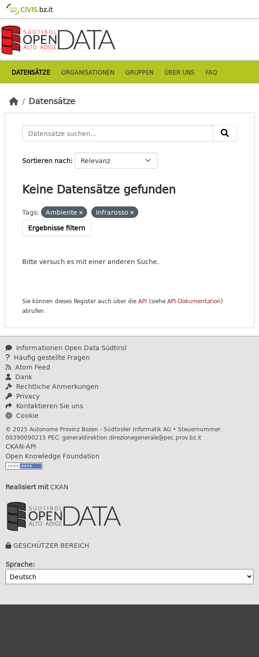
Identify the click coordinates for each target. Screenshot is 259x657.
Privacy (23, 396)
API (142, 301)
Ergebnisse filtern (56, 228)
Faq (211, 72)
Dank (19, 376)
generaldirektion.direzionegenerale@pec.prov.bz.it (131, 437)
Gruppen (139, 72)
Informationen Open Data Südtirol (66, 347)
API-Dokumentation (194, 301)
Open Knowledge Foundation (53, 456)
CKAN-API (21, 446)
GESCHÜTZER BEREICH (51, 545)
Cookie (22, 415)
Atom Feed (28, 367)
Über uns (179, 72)
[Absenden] (225, 133)
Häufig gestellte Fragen (48, 357)
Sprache (19, 564)
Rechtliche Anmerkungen (52, 386)
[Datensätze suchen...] (117, 133)
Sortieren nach (46, 160)
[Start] (13, 101)
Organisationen (87, 72)
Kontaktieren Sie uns (44, 406)
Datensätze (31, 72)
